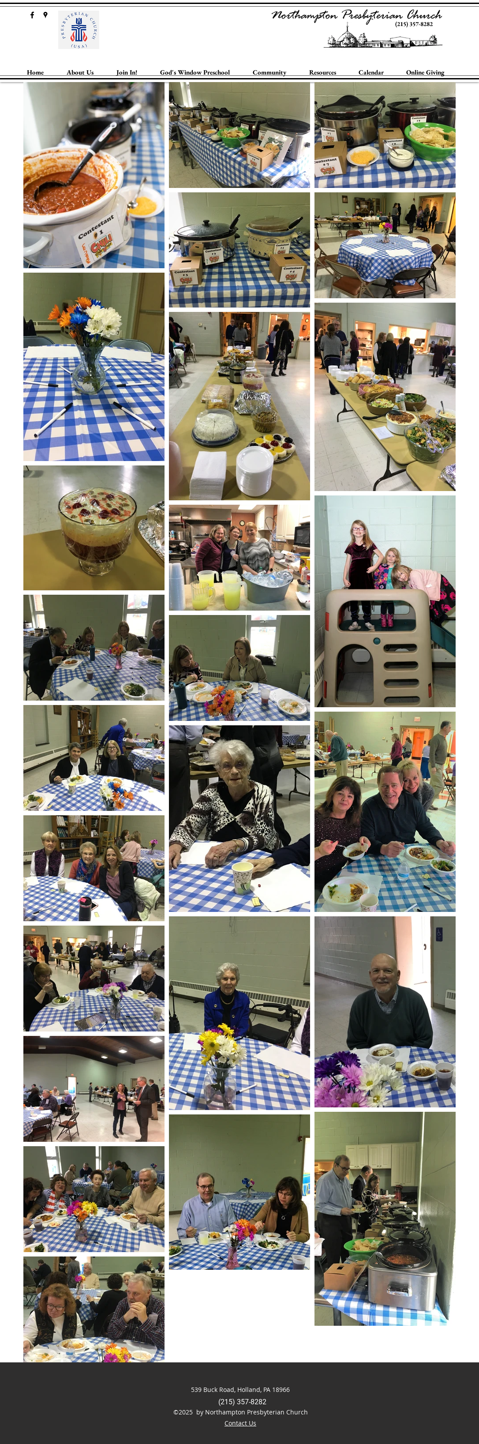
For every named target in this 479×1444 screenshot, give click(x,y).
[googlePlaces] (45, 15)
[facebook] (32, 15)
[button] (80, 72)
